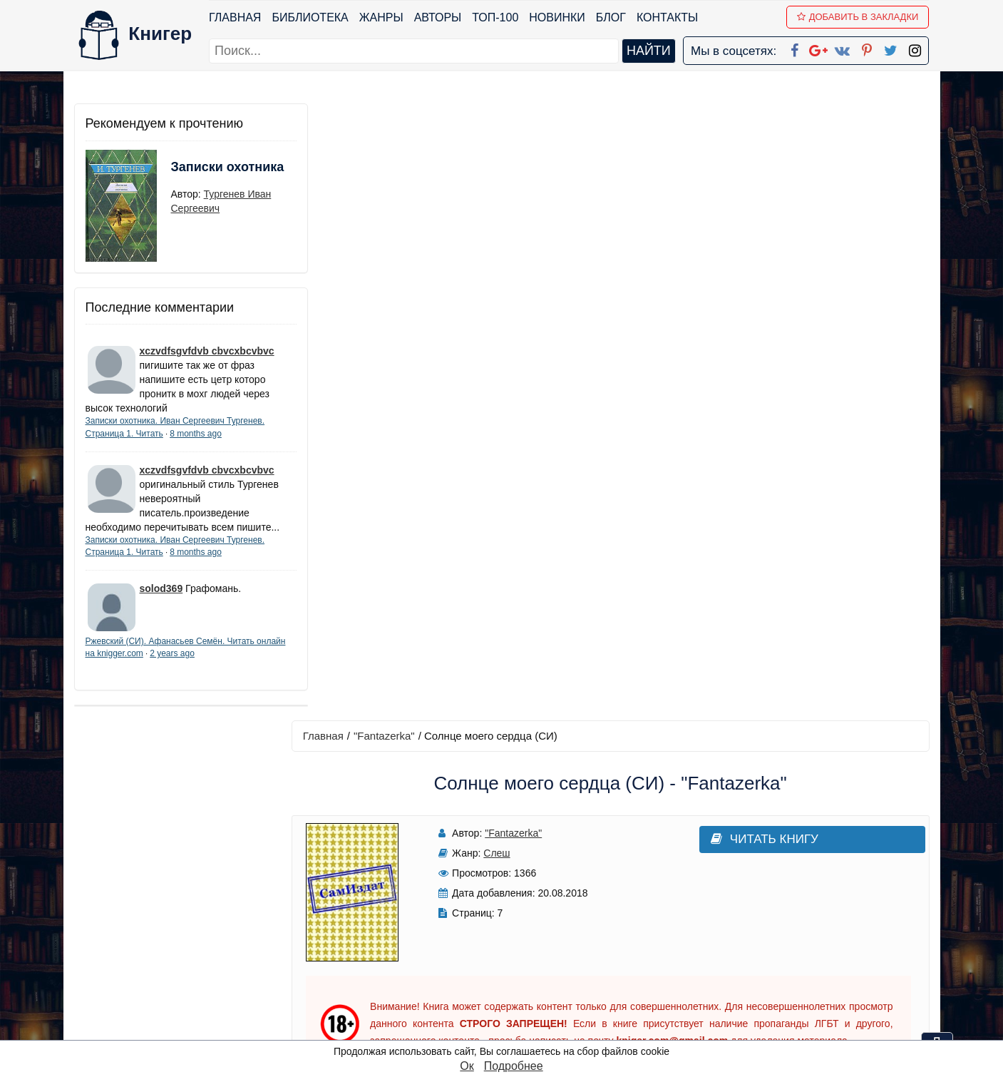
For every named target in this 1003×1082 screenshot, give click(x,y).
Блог (611, 17)
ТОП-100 (496, 17)
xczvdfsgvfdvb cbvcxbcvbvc (207, 351)
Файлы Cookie (735, 935)
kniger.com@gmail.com (791, 898)
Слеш (487, 236)
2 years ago (203, 668)
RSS (507, 1028)
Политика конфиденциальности (782, 917)
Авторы (438, 17)
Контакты (667, 17)
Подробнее (513, 1066)
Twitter (513, 991)
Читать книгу (732, 222)
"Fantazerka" (391, 119)
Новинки (558, 17)
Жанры (381, 17)
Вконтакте (524, 954)
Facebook (520, 898)
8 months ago (196, 434)
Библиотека (310, 17)
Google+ (520, 917)
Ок (466, 1066)
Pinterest (518, 972)
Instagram (522, 1010)
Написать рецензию (613, 648)
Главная (236, 17)
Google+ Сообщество (555, 935)
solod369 (161, 602)
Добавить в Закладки (858, 16)
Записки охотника (199, 176)
